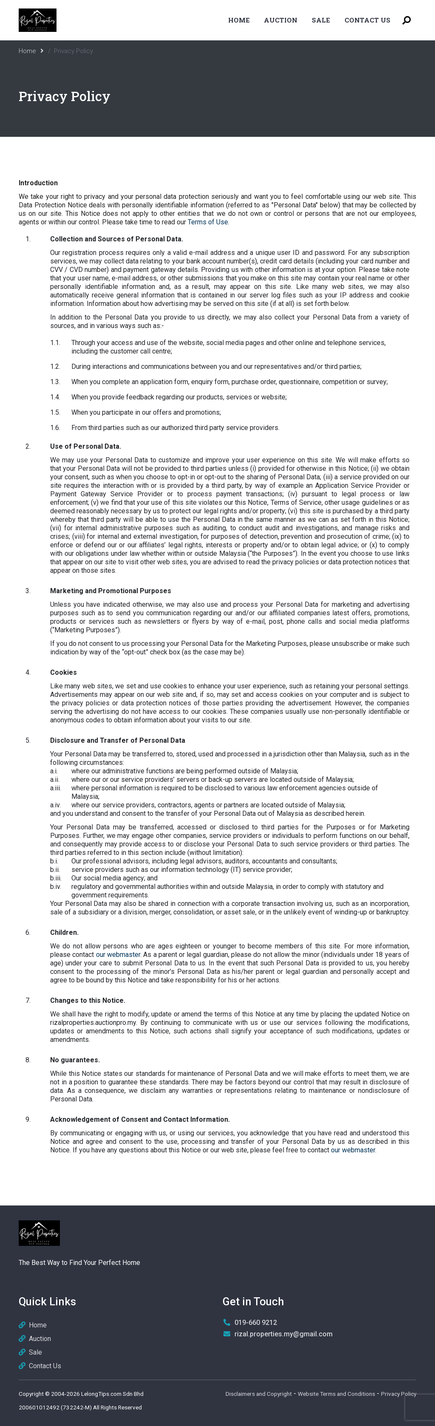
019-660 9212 (255, 1322)
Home (239, 20)
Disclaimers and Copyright (259, 1393)
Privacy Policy (398, 1393)
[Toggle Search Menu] (406, 20)
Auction (280, 20)
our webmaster (118, 955)
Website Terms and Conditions (336, 1393)
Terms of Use (208, 222)
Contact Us (367, 20)
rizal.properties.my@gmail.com (283, 1334)
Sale (321, 20)
